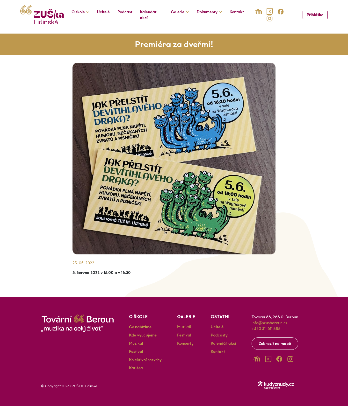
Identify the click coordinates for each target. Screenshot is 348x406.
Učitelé (103, 12)
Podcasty (219, 335)
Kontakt (237, 12)
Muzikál (136, 343)
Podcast (124, 12)
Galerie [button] (177, 12)
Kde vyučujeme (143, 335)
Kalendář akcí (148, 15)
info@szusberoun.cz (270, 323)
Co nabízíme (140, 327)
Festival (136, 351)
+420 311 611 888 (266, 328)
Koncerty (185, 343)
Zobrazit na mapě (275, 343)
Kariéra (136, 368)
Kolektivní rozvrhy (145, 359)
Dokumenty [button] (207, 12)
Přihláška (315, 15)
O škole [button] (78, 12)
